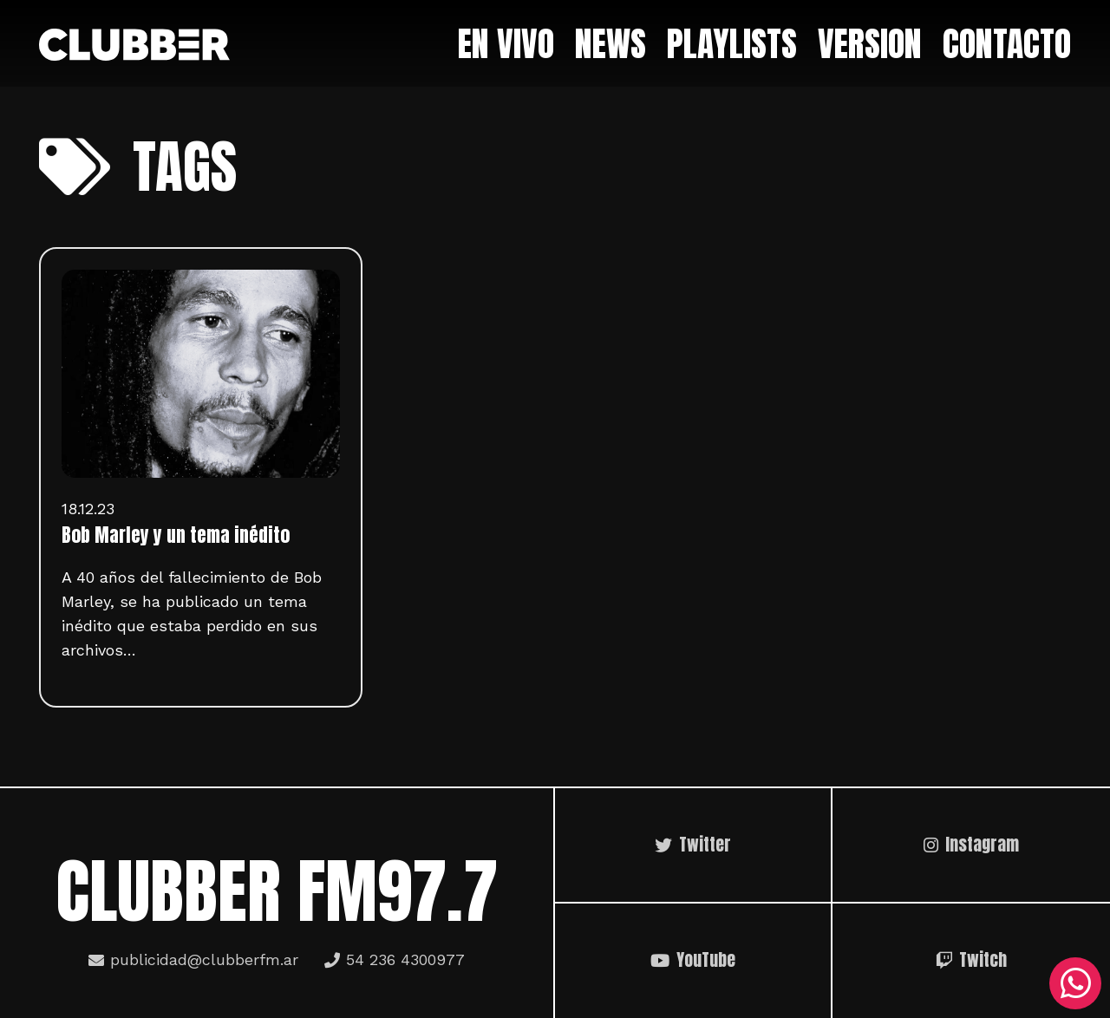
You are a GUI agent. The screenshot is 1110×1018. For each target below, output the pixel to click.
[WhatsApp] (1075, 983)
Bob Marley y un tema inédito (176, 535)
